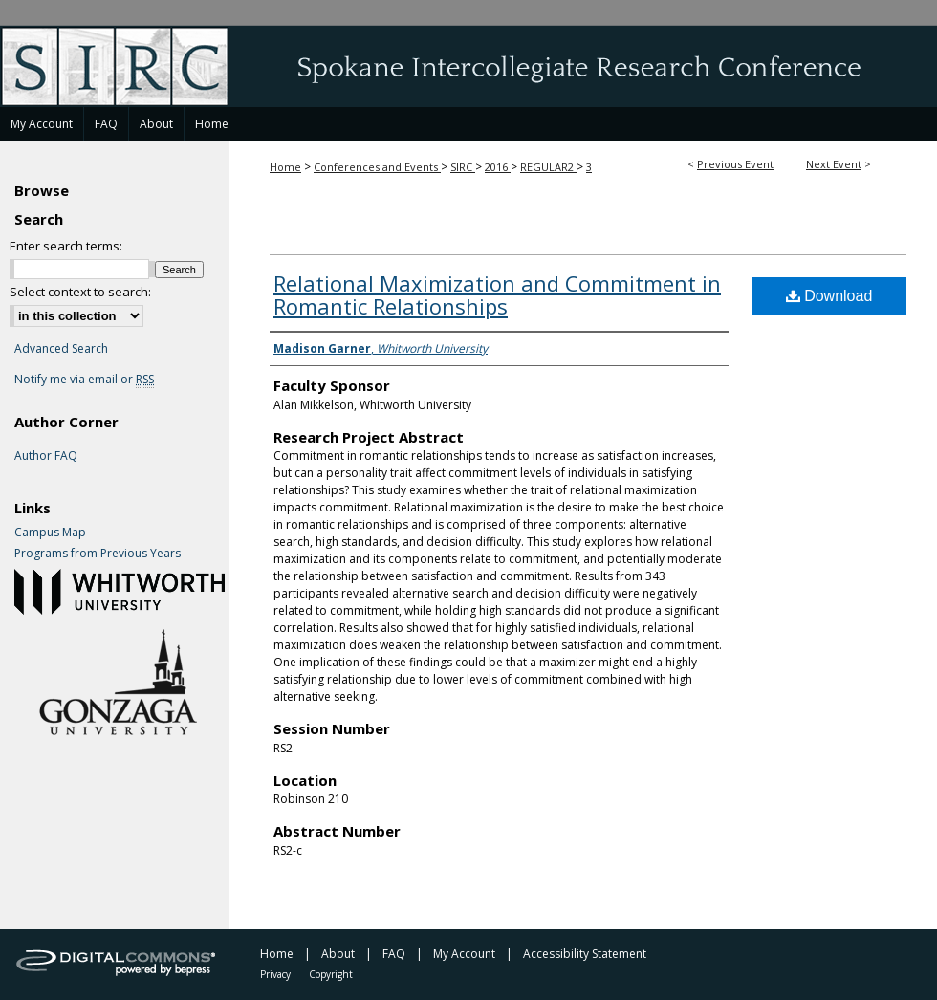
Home (285, 167)
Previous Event (735, 164)
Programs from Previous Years (97, 553)
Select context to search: (80, 291)
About (338, 954)
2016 (498, 167)
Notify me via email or (84, 379)
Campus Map (50, 532)
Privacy (275, 974)
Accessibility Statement (584, 954)
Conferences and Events (377, 167)
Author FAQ (45, 456)
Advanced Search (61, 348)
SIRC (462, 167)
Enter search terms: (66, 245)
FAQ (393, 954)
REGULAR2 (548, 167)
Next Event (833, 164)
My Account (464, 954)
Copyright (331, 974)
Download (829, 296)
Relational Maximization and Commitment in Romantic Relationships (497, 294)
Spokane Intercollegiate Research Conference (468, 66)
